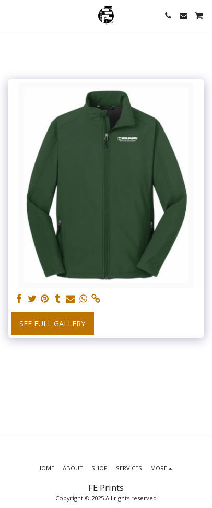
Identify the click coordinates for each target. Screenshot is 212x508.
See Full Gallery (52, 323)
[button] (11, 15)
